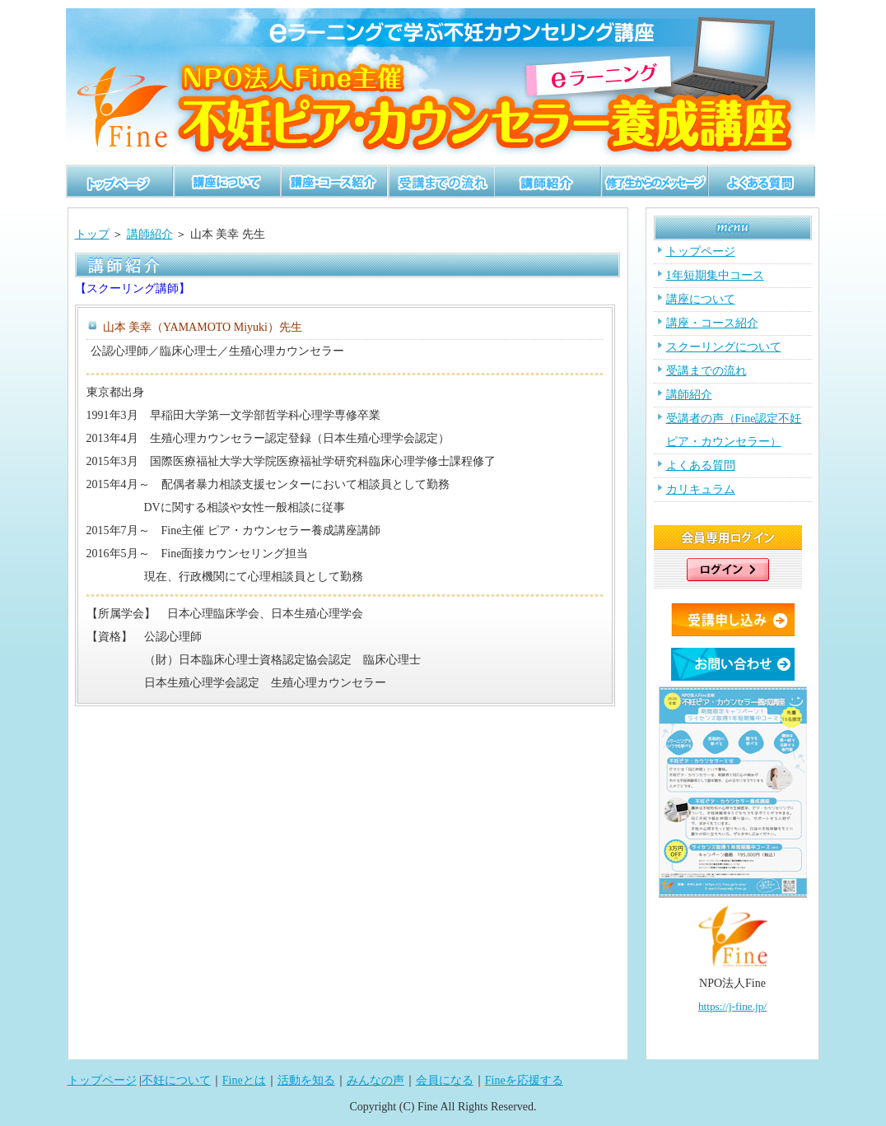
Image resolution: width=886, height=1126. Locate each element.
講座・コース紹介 (712, 323)
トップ (92, 234)
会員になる (444, 1080)
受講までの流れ (706, 371)
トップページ (700, 251)
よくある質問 (700, 465)
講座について (700, 299)
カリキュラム (700, 489)
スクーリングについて (723, 347)
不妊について (176, 1080)
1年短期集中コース (715, 275)
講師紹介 (150, 234)
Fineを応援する (524, 1080)
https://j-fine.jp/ (732, 1006)
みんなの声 (375, 1080)
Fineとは (244, 1080)
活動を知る (306, 1080)
